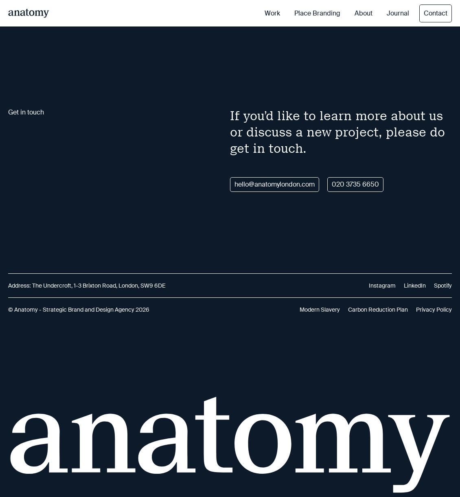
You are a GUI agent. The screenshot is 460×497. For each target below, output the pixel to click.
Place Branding (317, 13)
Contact (435, 13)
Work (272, 13)
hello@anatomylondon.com (274, 184)
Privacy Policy (434, 309)
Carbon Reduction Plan (378, 309)
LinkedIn (415, 285)
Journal (398, 13)
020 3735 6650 (355, 184)
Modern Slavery (320, 309)
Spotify (443, 285)
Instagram (382, 285)
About (363, 13)
